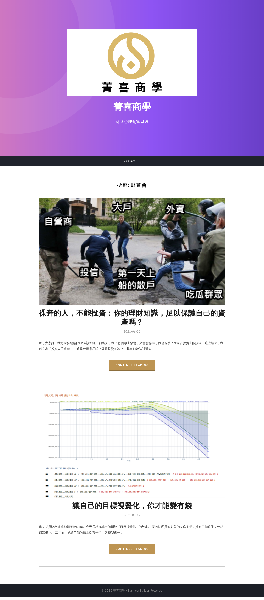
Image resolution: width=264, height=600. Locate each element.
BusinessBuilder (139, 593)
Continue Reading (132, 367)
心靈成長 (129, 160)
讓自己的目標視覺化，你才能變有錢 (132, 508)
